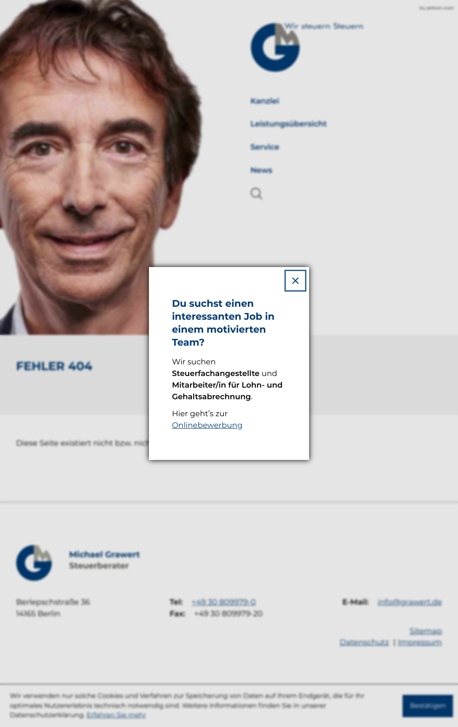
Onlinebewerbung (207, 425)
